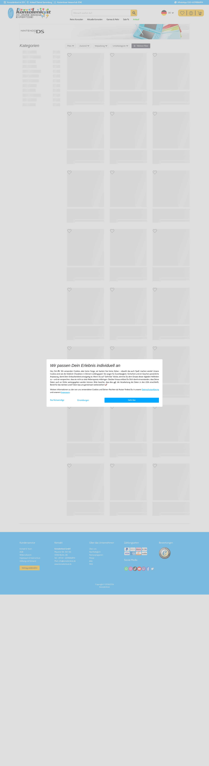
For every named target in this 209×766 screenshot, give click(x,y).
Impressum (65, 392)
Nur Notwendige (57, 400)
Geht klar (132, 400)
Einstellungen (83, 400)
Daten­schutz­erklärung (150, 389)
